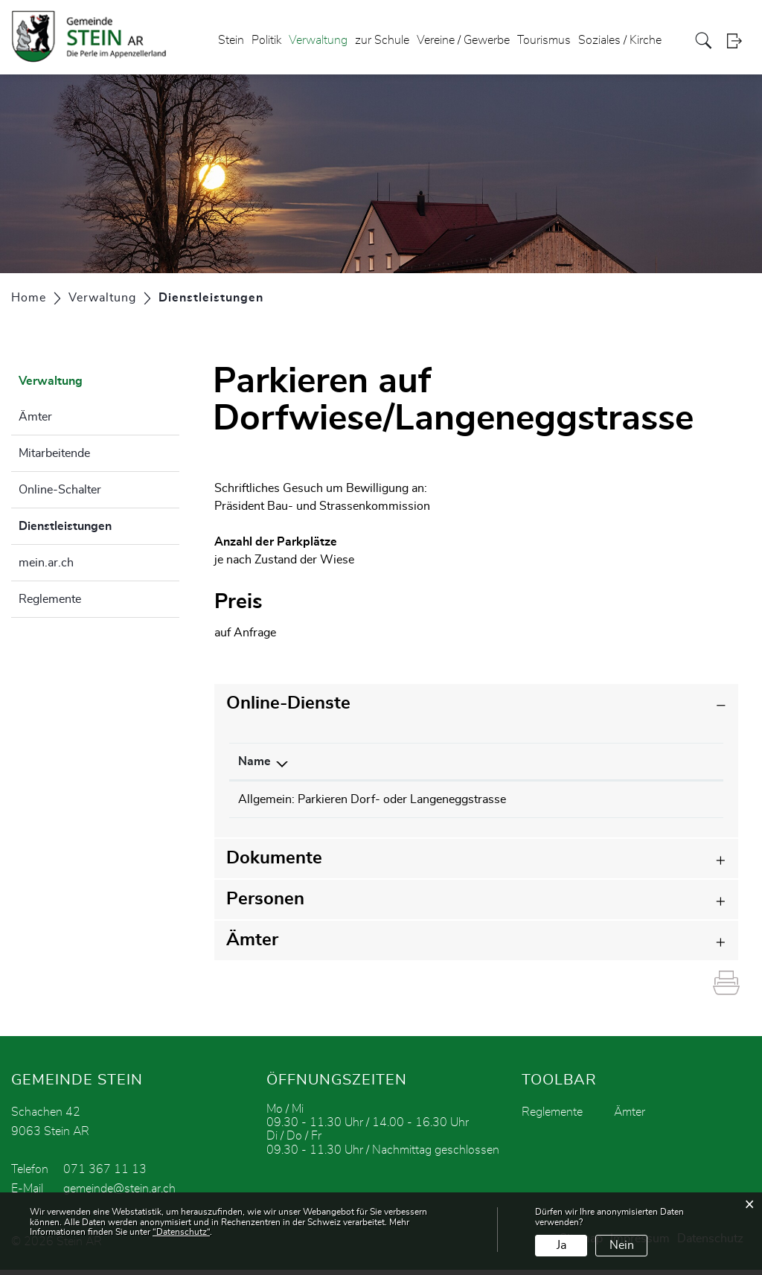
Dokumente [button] (274, 863)
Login (739, 40)
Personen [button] (265, 904)
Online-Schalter (60, 490)
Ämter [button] (252, 945)
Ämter (35, 417)
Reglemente (50, 599)
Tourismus (544, 40)
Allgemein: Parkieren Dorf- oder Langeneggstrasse (372, 799)
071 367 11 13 (105, 1174)
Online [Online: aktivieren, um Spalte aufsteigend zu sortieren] (578, 761)
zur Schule (382, 40)
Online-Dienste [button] (288, 703)
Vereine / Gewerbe (463, 40)
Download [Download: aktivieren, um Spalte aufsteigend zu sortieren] (671, 761)
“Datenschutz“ (181, 1231)
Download (684, 800)
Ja (561, 1245)
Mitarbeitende (54, 453)
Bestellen (599, 800)
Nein (621, 1245)
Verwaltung (318, 40)
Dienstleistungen (99, 524)
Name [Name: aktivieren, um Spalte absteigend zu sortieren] (254, 761)
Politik (266, 40)
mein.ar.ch (46, 563)
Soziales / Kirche (620, 40)
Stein (231, 40)
